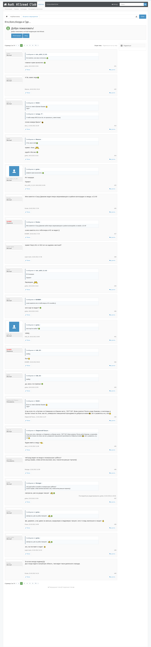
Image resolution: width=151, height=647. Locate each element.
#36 (115, 469)
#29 (115, 286)
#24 (115, 155)
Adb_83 (9, 334)
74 (35, 45)
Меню (27, 69)
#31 (115, 336)
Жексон (9, 79)
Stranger (9, 459)
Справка (16, 9)
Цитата (113, 69)
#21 (115, 66)
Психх (8, 511)
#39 (115, 550)
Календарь (23, 9)
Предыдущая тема (55, 587)
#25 (115, 185)
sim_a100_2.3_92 (12, 178)
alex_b (9, 102)
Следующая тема (67, 587)
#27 (115, 234)
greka (8, 53)
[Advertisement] (61, 617)
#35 (115, 446)
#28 (115, 257)
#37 (115, 498)
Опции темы (98, 45)
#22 (115, 89)
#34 (115, 417)
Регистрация (8, 9)
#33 (115, 387)
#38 (115, 524)
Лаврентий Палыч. (12, 400)
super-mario (10, 247)
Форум (41, 4)
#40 (115, 573)
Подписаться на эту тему (110, 45)
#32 (115, 362)
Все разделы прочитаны (36, 9)
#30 (115, 311)
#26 (115, 208)
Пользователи (52, 4)
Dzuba (9, 198)
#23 (115, 125)
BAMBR (27, 234)
